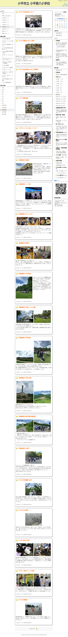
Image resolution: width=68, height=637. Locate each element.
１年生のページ (5, 18)
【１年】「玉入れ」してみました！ (7, 76)
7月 (3, 96)
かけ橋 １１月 (59, 79)
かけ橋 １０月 (59, 81)
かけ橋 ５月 (59, 90)
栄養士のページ (5, 33)
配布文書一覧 (59, 70)
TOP (3, 13)
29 (64, 27)
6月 (3, 98)
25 (57, 27)
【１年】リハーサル (6, 69)
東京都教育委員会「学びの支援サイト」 (61, 51)
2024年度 (4, 109)
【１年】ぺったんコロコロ (7, 55)
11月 (3, 87)
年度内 (57, 16)
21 (62, 26)
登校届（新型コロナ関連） (61, 118)
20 (61, 26)
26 (59, 27)
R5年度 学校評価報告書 (61, 74)
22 (64, 26)
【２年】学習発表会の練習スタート (7, 48)
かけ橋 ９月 (59, 83)
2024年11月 (61, 18)
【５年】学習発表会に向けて (7, 45)
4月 (3, 103)
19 (59, 26)
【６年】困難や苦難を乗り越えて (7, 52)
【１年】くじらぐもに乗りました (7, 41)
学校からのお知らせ (6, 15)
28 (62, 27)
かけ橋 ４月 (59, 92)
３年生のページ (5, 22)
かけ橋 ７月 (59, 85)
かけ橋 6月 (58, 88)
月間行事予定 (59, 33)
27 (61, 27)
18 (57, 26)
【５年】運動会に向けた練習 (7, 79)
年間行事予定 (59, 35)
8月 (3, 94)
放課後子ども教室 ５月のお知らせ (61, 158)
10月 (3, 90)
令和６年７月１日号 (60, 103)
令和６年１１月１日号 (61, 96)
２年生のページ (5, 20)
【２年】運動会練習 (6, 82)
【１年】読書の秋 (6, 38)
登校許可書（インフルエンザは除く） (61, 121)
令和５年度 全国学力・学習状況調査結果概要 (61, 152)
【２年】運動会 (5, 65)
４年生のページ (5, 24)
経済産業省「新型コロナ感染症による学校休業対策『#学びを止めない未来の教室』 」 (61, 55)
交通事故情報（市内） (61, 165)
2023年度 (4, 112)
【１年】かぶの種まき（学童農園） (7, 62)
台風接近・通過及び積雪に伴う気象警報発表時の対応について (61, 111)
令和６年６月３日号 (60, 105)
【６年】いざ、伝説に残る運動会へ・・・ (7, 72)
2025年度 (4, 107)
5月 (3, 101)
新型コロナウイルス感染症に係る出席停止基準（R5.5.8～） (62, 144)
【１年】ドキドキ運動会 (7, 67)
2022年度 (4, 114)
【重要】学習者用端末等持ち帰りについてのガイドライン (61, 136)
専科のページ (5, 31)
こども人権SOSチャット (61, 177)
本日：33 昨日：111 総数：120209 (65, 4)
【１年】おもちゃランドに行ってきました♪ (7, 59)
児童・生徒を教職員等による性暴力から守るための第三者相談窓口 (61, 63)
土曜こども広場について (61, 171)
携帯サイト (56, 180)
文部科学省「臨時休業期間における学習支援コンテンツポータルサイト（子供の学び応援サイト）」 (61, 45)
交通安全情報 (59, 163)
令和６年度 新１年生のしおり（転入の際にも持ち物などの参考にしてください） (61, 128)
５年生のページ (5, 26)
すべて (62, 16)
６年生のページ (5, 29)
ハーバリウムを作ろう (61, 173)
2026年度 (4, 105)
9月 (3, 92)
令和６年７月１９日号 (61, 99)
